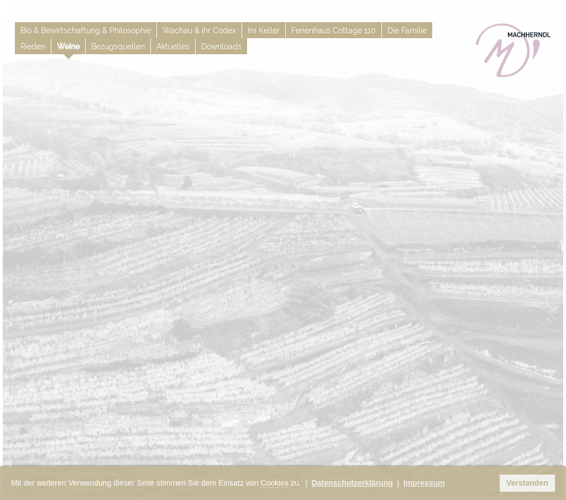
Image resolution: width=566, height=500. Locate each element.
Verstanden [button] (527, 482)
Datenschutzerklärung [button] (352, 482)
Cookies (274, 482)
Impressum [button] (424, 482)
